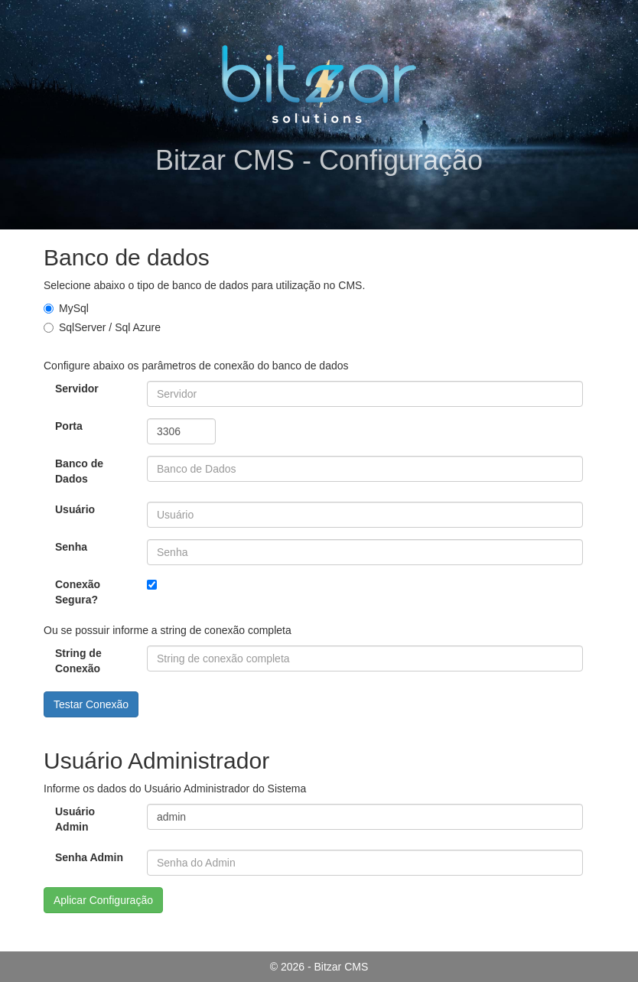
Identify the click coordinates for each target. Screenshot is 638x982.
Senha (71, 547)
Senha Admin (89, 857)
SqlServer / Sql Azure (102, 327)
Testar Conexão (91, 704)
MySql (66, 308)
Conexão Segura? (77, 592)
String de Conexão (78, 661)
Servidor (77, 388)
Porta (69, 426)
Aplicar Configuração (103, 900)
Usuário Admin (75, 819)
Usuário (75, 509)
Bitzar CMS (341, 967)
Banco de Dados (79, 471)
